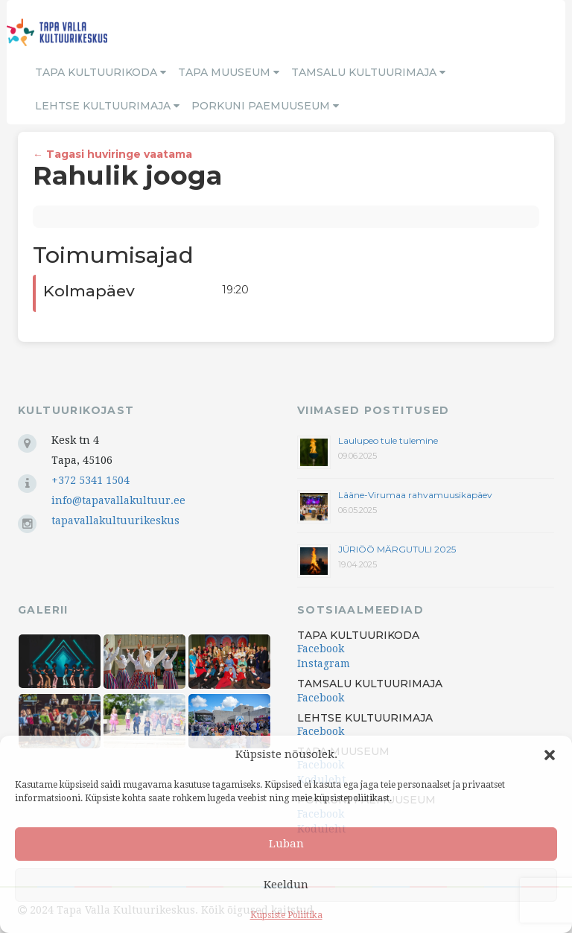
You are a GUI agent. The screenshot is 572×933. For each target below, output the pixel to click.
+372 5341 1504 (90, 480)
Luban (286, 843)
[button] (549, 755)
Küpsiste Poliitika (286, 915)
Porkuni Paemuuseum (265, 105)
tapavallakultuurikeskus (115, 520)
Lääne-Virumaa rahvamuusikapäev (415, 494)
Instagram (323, 663)
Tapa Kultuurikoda (100, 72)
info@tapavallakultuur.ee (118, 500)
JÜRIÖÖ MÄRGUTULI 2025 (397, 549)
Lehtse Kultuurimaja (107, 105)
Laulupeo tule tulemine (389, 440)
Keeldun (286, 884)
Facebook (320, 649)
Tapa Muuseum (228, 72)
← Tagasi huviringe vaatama (112, 154)
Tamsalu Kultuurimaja (368, 72)
